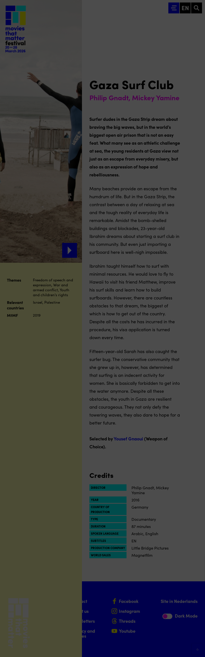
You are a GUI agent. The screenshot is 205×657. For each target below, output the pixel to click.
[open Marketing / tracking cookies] (197, 615)
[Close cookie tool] (197, 564)
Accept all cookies (163, 633)
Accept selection (163, 647)
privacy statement (143, 583)
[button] (158, 599)
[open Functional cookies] (197, 600)
